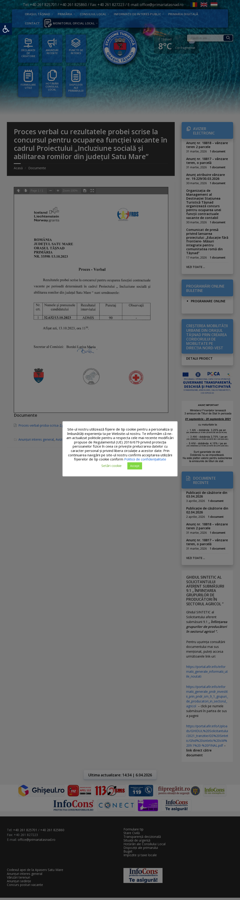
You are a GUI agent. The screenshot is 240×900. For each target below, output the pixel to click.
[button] (6, 29)
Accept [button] (134, 466)
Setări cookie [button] (111, 465)
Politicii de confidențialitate (145, 459)
